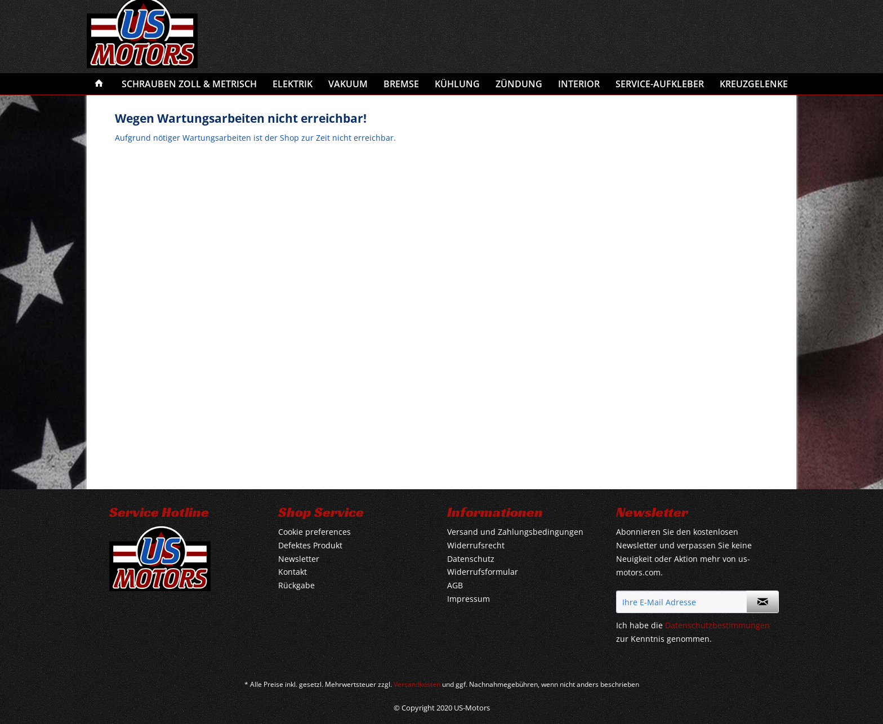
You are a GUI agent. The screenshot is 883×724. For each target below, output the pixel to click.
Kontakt (292, 571)
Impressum (468, 598)
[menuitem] (99, 84)
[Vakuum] (348, 84)
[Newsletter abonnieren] (762, 602)
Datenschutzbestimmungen (717, 625)
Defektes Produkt (310, 545)
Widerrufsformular (482, 571)
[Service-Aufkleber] (660, 84)
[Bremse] (401, 84)
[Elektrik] (292, 84)
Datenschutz (470, 558)
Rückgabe (296, 585)
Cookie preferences (314, 531)
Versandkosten (417, 684)
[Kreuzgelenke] (754, 84)
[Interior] (579, 84)
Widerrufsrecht (476, 545)
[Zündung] (519, 84)
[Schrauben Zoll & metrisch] (189, 84)
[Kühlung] (457, 84)
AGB (455, 585)
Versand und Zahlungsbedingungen (515, 531)
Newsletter (298, 558)
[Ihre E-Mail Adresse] (681, 602)
